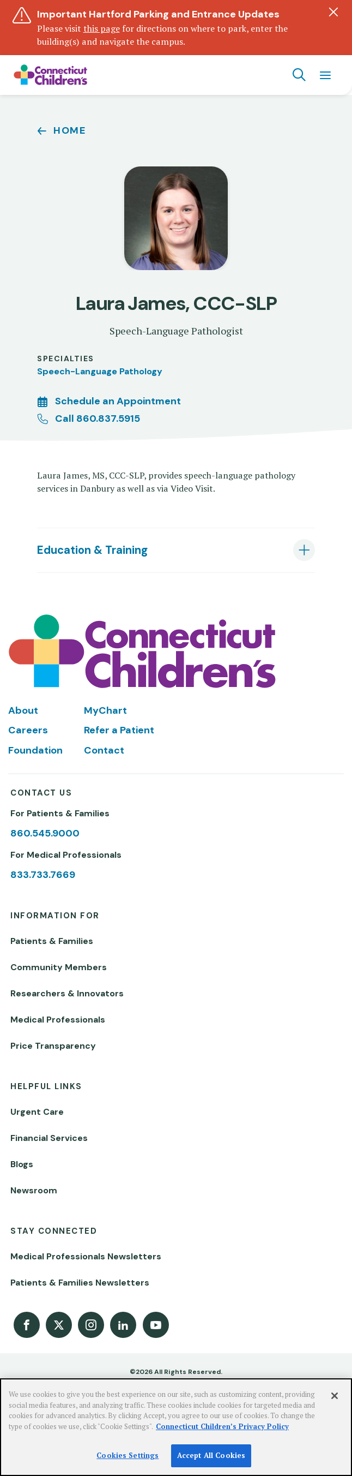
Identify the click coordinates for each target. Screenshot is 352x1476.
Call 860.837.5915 (97, 418)
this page (101, 28)
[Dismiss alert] (333, 12)
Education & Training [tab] (92, 550)
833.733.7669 (42, 874)
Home (69, 130)
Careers (28, 730)
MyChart (105, 710)
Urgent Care (37, 1112)
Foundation (35, 750)
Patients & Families (51, 941)
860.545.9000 (45, 833)
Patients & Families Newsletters (79, 1282)
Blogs (21, 1164)
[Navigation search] (299, 75)
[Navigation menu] (325, 75)
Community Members (58, 967)
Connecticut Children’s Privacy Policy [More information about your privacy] (222, 1426)
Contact (104, 750)
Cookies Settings (127, 1455)
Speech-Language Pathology (99, 371)
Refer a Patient (119, 730)
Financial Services (49, 1138)
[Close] (335, 1396)
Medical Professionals (57, 1019)
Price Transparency (53, 1045)
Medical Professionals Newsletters (85, 1256)
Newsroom (33, 1190)
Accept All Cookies (211, 1455)
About (23, 710)
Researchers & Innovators (67, 993)
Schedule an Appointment (118, 401)
